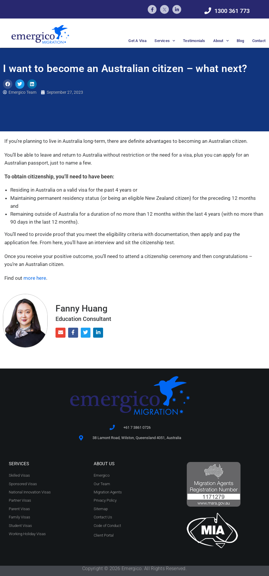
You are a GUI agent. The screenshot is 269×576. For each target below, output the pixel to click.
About (221, 40)
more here (34, 278)
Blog (240, 40)
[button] (7, 84)
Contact (258, 40)
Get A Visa (137, 40)
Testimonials (194, 40)
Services (164, 40)
